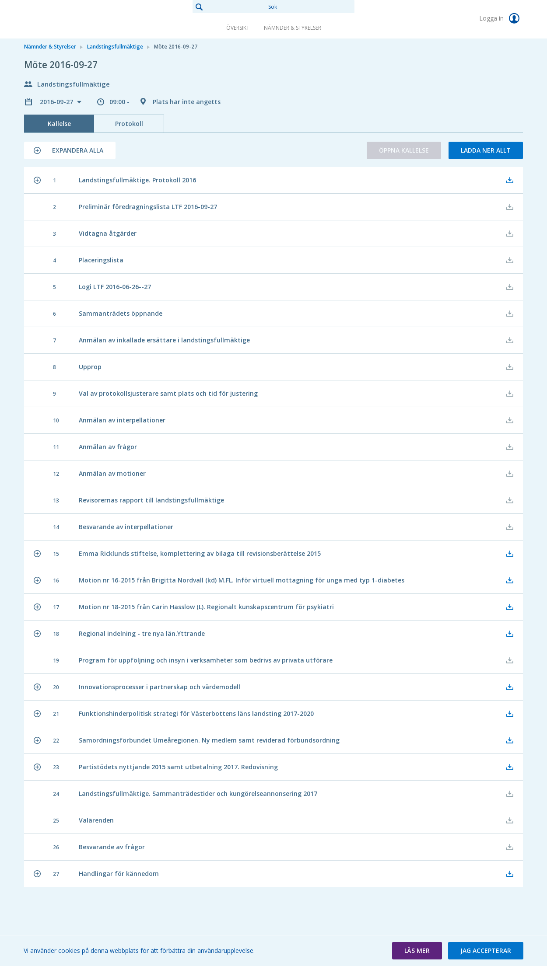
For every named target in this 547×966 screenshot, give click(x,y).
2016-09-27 (57, 102)
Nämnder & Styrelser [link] (292, 27)
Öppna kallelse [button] (404, 150)
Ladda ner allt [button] (486, 150)
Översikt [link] (237, 27)
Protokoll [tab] (129, 123)
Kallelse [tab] (59, 123)
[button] (70, 150)
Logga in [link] (501, 18)
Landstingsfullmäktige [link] (115, 46)
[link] (68, 19)
